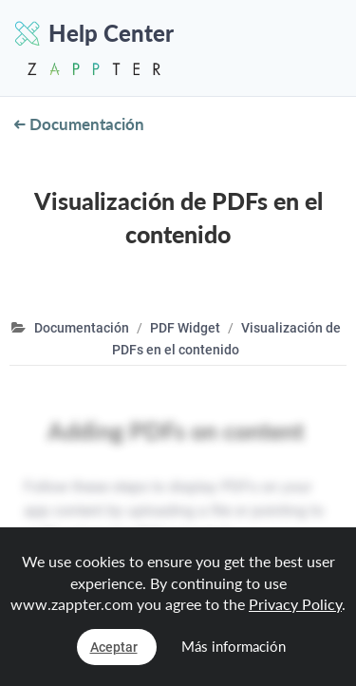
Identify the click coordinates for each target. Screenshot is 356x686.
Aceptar (114, 647)
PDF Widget (185, 327)
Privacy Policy (295, 604)
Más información (233, 646)
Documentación (79, 124)
